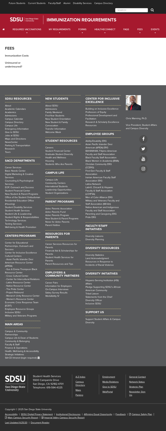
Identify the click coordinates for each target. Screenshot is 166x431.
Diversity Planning (94, 239)
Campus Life (11, 125)
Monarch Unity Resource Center (23, 295)
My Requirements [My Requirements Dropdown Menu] (59, 29)
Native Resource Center (18, 285)
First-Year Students (54, 115)
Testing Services (13, 223)
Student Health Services (17, 210)
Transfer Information (55, 128)
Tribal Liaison (92, 293)
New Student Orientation (58, 119)
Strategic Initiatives (14, 354)
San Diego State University (28, 19)
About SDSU (51, 105)
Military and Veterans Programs (21, 315)
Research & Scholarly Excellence (102, 122)
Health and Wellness (55, 157)
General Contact (137, 376)
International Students (56, 186)
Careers (49, 147)
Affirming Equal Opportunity (98, 414)
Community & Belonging (17, 341)
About (8, 105)
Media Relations (110, 381)
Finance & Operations (16, 347)
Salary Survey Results (56, 292)
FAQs (126, 29)
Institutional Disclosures (68, 414)
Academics (10, 112)
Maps (78, 390)
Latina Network (93, 184)
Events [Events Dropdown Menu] (155, 29)
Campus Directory (103, 3)
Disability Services (82, 3)
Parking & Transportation (17, 145)
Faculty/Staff (54, 3)
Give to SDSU (12, 132)
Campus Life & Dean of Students (21, 338)
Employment (108, 376)
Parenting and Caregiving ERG (101, 214)
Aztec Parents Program (57, 215)
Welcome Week (53, 132)
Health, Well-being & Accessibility (22, 351)
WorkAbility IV (52, 296)
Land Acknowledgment (97, 258)
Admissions (11, 115)
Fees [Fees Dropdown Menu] (140, 29)
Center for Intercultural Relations (23, 279)
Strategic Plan (136, 386)
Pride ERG (90, 217)
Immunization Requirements (81, 20)
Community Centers (55, 183)
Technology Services (15, 220)
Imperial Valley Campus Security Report (64, 417)
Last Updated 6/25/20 (16, 422)
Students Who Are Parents (59, 164)
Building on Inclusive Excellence (102, 108)
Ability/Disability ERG (96, 141)
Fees (9, 48)
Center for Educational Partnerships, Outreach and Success (19, 246)
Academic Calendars (15, 109)
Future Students (17, 3)
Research (10, 148)
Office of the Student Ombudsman (22, 197)
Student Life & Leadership (18, 214)
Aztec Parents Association (58, 208)
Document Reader (40, 422)
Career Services (13, 167)
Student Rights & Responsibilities (22, 217)
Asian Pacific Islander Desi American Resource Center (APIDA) (19, 262)
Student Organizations (56, 193)
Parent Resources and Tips (59, 264)
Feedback (121, 414)
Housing (49, 160)
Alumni (66, 3)
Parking (79, 395)
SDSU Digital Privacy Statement (37, 414)
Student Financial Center (17, 190)
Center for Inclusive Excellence (21, 252)
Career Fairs (51, 282)
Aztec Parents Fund (55, 212)
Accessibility (11, 414)
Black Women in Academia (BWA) (102, 160)
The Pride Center (15, 289)
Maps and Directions (15, 138)
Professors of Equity (95, 112)
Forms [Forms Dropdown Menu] (82, 29)
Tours (8, 152)
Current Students (37, 3)
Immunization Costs (17, 55)
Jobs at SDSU (12, 135)
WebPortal (107, 391)
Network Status (137, 381)
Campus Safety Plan (142, 414)
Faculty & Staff (12, 344)
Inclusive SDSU (13, 312)
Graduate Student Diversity (59, 154)
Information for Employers (58, 286)
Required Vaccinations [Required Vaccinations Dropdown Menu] (27, 29)
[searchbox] (131, 10)
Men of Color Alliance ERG (99, 197)
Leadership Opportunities (58, 189)
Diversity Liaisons (94, 236)
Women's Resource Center (20, 299)
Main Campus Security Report (23, 417)
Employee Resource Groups (19, 309)
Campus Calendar (14, 119)
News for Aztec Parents (57, 221)
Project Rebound (15, 292)
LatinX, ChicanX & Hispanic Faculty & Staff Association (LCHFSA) (99, 190)
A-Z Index (80, 376)
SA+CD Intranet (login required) (21, 357)
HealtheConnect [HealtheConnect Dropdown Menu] (104, 29)
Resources (91, 125)
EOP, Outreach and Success (19, 187)
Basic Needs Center (15, 170)
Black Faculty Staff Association (101, 157)
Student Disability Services (18, 207)
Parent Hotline (52, 225)
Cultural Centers (13, 256)
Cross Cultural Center (17, 276)
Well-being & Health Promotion (20, 227)
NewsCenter (11, 142)
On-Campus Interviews (57, 289)
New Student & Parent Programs (21, 194)
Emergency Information (17, 128)
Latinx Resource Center (18, 282)
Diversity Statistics (94, 255)
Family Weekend (53, 112)
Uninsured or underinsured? (13, 64)
